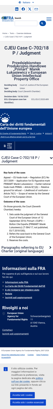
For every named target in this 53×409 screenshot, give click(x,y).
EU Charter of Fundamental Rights (13, 134)
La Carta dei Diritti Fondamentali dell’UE (25, 286)
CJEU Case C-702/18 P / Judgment (18, 37)
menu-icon (49, 19)
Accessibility (6, 357)
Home (4, 33)
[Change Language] (26, 2)
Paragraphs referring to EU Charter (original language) (22, 249)
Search (18, 18)
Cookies (31, 355)
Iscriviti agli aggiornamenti (18, 297)
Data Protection (42, 355)
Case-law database (24, 33)
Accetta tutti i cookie (22, 395)
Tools (12, 33)
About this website (8, 355)
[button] (16, 9)
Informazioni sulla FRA (16, 282)
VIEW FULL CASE (9, 146)
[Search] (26, 23)
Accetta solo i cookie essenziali (28, 402)
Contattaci (7, 330)
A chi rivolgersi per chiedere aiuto (22, 290)
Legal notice (20, 355)
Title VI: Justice (35, 134)
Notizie (8, 293)
